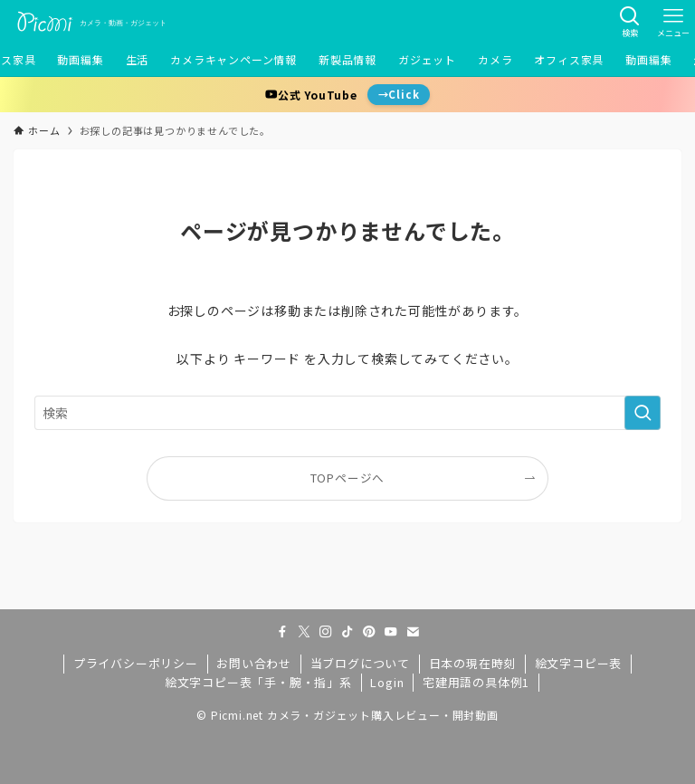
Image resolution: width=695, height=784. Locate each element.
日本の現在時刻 (473, 663)
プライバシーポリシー (135, 663)
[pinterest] (369, 632)
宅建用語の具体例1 (476, 682)
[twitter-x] (304, 632)
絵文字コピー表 (579, 663)
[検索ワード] (347, 413)
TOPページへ (348, 477)
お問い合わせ (253, 663)
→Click (399, 94)
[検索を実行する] (642, 413)
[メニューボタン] (673, 21)
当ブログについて (360, 663)
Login (387, 682)
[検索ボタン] (630, 21)
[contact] (413, 632)
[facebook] (282, 632)
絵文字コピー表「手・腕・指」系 (258, 682)
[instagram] (326, 632)
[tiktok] (347, 632)
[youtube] (391, 632)
